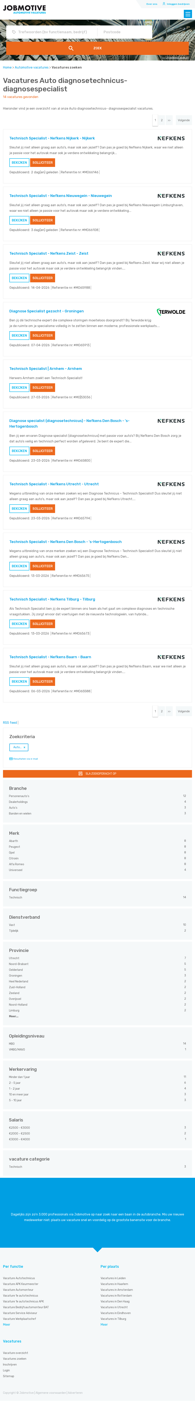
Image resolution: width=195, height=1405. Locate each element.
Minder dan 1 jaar (20, 1081)
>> (163, 121)
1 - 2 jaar (15, 1093)
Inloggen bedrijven (178, 4)
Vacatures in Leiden (113, 1282)
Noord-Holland (18, 1009)
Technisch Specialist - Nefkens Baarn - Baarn (50, 659)
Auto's (13, 812)
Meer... (13, 1020)
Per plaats (110, 1271)
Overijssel (15, 1003)
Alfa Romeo (17, 868)
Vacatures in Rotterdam (116, 1300)
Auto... (17, 751)
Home (7, 67)
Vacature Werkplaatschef (19, 1323)
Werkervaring (23, 1073)
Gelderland (16, 974)
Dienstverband (24, 921)
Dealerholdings (18, 806)
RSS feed (10, 727)
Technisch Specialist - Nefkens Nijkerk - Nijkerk (52, 140)
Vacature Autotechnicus (19, 1282)
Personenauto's (19, 800)
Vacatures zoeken (14, 1363)
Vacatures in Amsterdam (117, 1294)
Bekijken (19, 165)
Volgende (182, 121)
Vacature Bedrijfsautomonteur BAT (26, 1311)
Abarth (14, 845)
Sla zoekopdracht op (101, 778)
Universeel (16, 874)
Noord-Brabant (19, 968)
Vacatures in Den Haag (115, 1305)
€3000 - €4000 (20, 1143)
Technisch (16, 901)
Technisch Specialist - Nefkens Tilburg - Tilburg (52, 601)
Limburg (14, 1014)
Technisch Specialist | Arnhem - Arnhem (45, 371)
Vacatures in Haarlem (114, 1288)
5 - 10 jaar (15, 1104)
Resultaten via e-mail (25, 763)
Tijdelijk (14, 935)
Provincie (19, 954)
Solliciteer (43, 165)
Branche (18, 792)
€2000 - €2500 (20, 1138)
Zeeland (14, 997)
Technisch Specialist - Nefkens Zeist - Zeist (48, 255)
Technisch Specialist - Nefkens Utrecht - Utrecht (54, 486)
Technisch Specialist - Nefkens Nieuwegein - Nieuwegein (60, 198)
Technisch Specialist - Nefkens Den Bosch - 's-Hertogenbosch (65, 544)
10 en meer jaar (19, 1098)
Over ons (151, 4)
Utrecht (14, 962)
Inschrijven (10, 1369)
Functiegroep (23, 894)
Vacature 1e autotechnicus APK (23, 1305)
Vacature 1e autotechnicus (20, 1300)
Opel (12, 857)
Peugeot (15, 851)
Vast (12, 929)
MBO (12, 1048)
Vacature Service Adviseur (20, 1317)
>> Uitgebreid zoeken (175, 58)
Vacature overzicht (15, 1357)
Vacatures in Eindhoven (116, 1317)
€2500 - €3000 (20, 1132)
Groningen (16, 980)
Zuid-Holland (17, 991)
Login (6, 1374)
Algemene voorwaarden (51, 1397)
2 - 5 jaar (15, 1087)
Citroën (14, 862)
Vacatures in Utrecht (114, 1311)
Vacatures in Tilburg (113, 1323)
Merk (14, 837)
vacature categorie (29, 1163)
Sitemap (8, 1380)
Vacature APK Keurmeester (20, 1288)
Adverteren (75, 1397)
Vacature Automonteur (18, 1294)
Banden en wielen (20, 818)
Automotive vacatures (32, 67)
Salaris (16, 1124)
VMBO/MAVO (17, 1054)
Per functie (13, 1271)
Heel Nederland (19, 985)
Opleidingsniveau (26, 1040)
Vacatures (12, 1345)
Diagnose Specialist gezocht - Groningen (46, 313)
